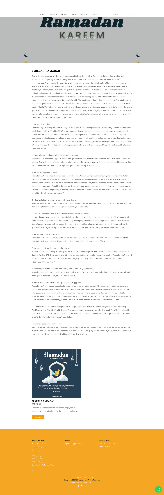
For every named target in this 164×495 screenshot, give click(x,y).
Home (43, 14)
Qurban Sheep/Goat (39, 447)
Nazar (34, 468)
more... (64, 14)
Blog (33, 471)
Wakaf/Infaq (36, 456)
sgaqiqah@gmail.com (73, 444)
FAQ (89, 478)
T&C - (73, 478)
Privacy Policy (81, 478)
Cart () (96, 14)
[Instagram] (81, 486)
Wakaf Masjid (37, 459)
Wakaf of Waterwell (39, 462)
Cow (33, 450)
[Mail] (84, 486)
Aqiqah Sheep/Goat (39, 444)
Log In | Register (80, 14)
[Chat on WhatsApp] (158, 489)
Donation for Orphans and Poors (43, 465)
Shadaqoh (35, 453)
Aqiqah (53, 14)
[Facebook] (78, 486)
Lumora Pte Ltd (88, 482)
